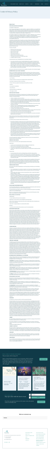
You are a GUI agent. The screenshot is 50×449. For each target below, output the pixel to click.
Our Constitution (39, 432)
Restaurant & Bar (29, 432)
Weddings (27, 438)
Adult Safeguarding (40, 435)
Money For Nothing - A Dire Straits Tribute (24, 379)
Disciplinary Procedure (40, 434)
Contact (27, 440)
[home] (4, 4)
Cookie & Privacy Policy (40, 442)
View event (6, 384)
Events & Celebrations (30, 435)
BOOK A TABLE (43, 359)
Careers (37, 445)
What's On (27, 434)
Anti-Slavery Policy (40, 438)
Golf (26, 437)
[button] (26, 4)
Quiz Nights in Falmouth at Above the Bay (39, 379)
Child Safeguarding (40, 437)
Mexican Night (7, 381)
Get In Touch (41, 401)
